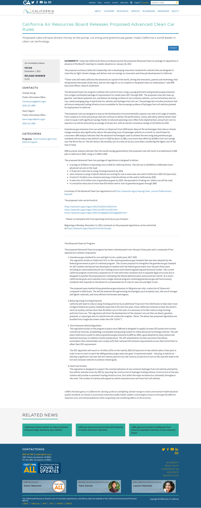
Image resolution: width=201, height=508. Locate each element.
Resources (122, 11)
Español (145, 2)
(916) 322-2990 (28, 105)
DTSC (51, 504)
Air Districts (173, 472)
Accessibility (172, 463)
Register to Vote (171, 476)
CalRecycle (35, 504)
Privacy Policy (172, 466)
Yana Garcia (85, 486)
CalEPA (25, 504)
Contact (107, 2)
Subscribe (124, 2)
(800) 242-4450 (27, 454)
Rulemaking (149, 11)
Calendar (92, 2)
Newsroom (163, 11)
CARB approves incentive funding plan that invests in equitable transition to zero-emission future (153, 430)
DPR (44, 504)
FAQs (100, 2)
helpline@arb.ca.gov (44, 454)
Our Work (109, 11)
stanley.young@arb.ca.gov (34, 101)
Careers (115, 2)
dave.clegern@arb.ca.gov (33, 119)
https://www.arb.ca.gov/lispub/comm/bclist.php (89, 228)
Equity (175, 11)
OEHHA (60, 504)
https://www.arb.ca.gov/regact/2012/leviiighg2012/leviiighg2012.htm (95, 213)
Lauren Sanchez (142, 486)
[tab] (131, 2)
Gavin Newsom (32, 486)
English (137, 2)
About (98, 11)
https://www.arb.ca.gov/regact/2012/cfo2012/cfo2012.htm (90, 206)
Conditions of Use (170, 469)
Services (135, 11)
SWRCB (69, 504)
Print (173, 48)
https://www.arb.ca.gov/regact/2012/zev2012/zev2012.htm (91, 210)
